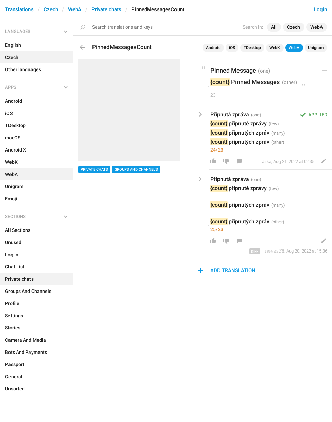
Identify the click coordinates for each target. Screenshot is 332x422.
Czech (51, 9)
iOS (232, 47)
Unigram (316, 47)
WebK (274, 47)
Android (213, 47)
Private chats (106, 9)
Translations (19, 9)
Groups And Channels (136, 169)
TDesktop (252, 47)
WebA (74, 9)
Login (320, 9)
